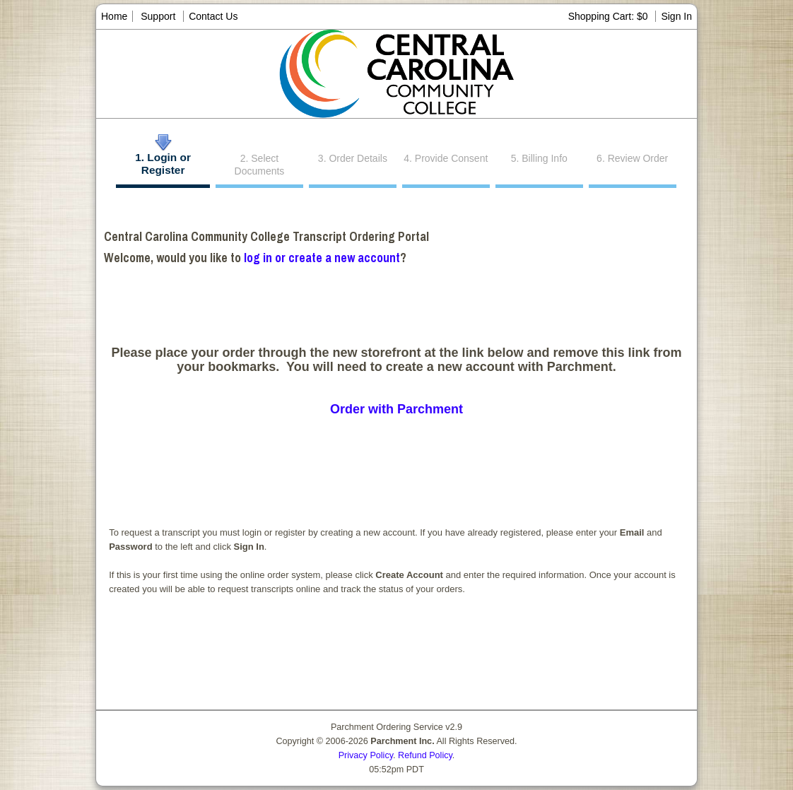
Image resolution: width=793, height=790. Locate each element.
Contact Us (213, 16)
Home (114, 16)
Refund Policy (425, 755)
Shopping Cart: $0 (609, 16)
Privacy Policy (366, 755)
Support (158, 16)
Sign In (676, 16)
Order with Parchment (396, 409)
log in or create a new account (322, 257)
